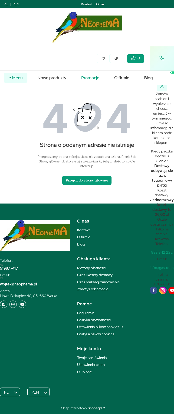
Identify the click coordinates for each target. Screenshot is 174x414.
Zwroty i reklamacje (92, 289)
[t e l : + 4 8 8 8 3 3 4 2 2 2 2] (162, 252)
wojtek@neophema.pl (18, 284)
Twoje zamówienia (92, 357)
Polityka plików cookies (95, 334)
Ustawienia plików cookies (98, 326)
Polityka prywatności (94, 319)
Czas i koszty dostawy (95, 274)
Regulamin (85, 312)
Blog (81, 244)
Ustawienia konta (91, 364)
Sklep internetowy (81, 408)
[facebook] (153, 290)
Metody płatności (91, 267)
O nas (100, 4)
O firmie (83, 237)
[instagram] (163, 290)
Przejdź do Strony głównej (87, 180)
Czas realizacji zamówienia (98, 282)
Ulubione (84, 371)
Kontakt (86, 4)
